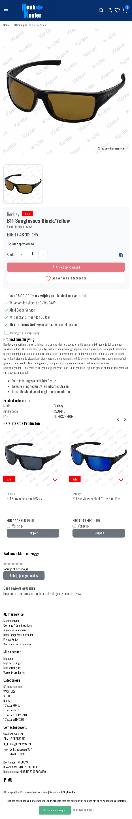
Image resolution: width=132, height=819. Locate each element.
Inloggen (8, 658)
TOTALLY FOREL (11, 705)
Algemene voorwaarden (16, 630)
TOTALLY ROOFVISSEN (15, 714)
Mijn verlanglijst (12, 667)
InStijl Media (68, 792)
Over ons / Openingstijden (17, 625)
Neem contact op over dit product (57, 324)
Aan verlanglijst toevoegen (66, 278)
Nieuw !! (7, 700)
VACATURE (9, 691)
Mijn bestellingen (12, 663)
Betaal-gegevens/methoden (18, 634)
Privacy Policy (10, 639)
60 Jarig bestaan (12, 686)
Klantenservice (11, 620)
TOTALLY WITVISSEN (14, 719)
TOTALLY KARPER (12, 710)
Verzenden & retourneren (17, 644)
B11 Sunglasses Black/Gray (24, 498)
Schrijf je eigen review (19, 227)
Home (6, 25)
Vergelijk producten (14, 672)
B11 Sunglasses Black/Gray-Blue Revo (96, 498)
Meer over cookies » (83, 809)
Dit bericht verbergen (54, 810)
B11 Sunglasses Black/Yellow (30, 25)
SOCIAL (7, 696)
